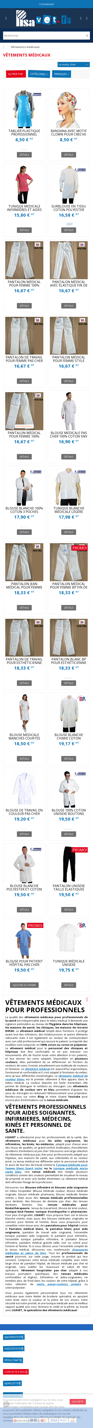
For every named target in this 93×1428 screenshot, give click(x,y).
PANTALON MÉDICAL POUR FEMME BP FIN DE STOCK (69, 587)
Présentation (13, 1349)
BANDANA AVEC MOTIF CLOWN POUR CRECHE (69, 133)
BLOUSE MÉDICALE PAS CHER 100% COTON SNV (68, 435)
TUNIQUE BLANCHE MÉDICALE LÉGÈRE (68, 510)
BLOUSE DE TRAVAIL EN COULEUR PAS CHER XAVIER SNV (24, 813)
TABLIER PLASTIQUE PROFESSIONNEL (24, 133)
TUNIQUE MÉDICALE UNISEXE (69, 963)
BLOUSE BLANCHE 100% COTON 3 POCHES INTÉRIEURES (24, 511)
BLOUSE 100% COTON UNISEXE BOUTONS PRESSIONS (69, 813)
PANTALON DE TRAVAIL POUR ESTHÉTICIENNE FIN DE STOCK (24, 662)
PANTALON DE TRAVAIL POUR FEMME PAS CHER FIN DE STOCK (24, 360)
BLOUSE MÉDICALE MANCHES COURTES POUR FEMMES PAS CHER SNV (24, 740)
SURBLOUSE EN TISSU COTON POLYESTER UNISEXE (68, 209)
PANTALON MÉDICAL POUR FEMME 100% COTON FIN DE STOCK (24, 285)
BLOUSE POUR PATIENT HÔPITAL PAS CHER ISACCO (24, 964)
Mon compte (13, 1360)
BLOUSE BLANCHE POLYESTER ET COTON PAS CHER (24, 889)
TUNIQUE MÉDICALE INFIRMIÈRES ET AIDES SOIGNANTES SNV (24, 209)
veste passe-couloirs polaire (59, 1284)
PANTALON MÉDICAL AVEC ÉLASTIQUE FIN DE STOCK (69, 285)
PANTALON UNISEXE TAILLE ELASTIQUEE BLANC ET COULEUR (69, 889)
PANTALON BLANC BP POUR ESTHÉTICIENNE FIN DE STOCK (68, 662)
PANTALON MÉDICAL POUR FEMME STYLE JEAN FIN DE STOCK (68, 360)
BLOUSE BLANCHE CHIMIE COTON (69, 737)
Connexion (46, 4)
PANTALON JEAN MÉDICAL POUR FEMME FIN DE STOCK (24, 587)
